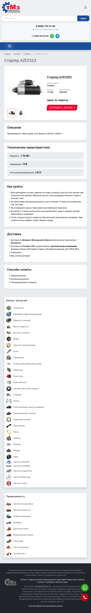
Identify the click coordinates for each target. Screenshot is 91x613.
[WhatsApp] (52, 36)
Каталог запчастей (16, 300)
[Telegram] (57, 36)
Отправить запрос (62, 107)
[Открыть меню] (85, 7)
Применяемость (15, 496)
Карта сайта (61, 580)
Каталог (24, 580)
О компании (49, 582)
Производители (50, 580)
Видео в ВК (71, 580)
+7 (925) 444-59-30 (40, 36)
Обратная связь (61, 582)
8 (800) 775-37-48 (45, 26)
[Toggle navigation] (9, 46)
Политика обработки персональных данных (45, 606)
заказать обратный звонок (36, 195)
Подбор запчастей (35, 580)
